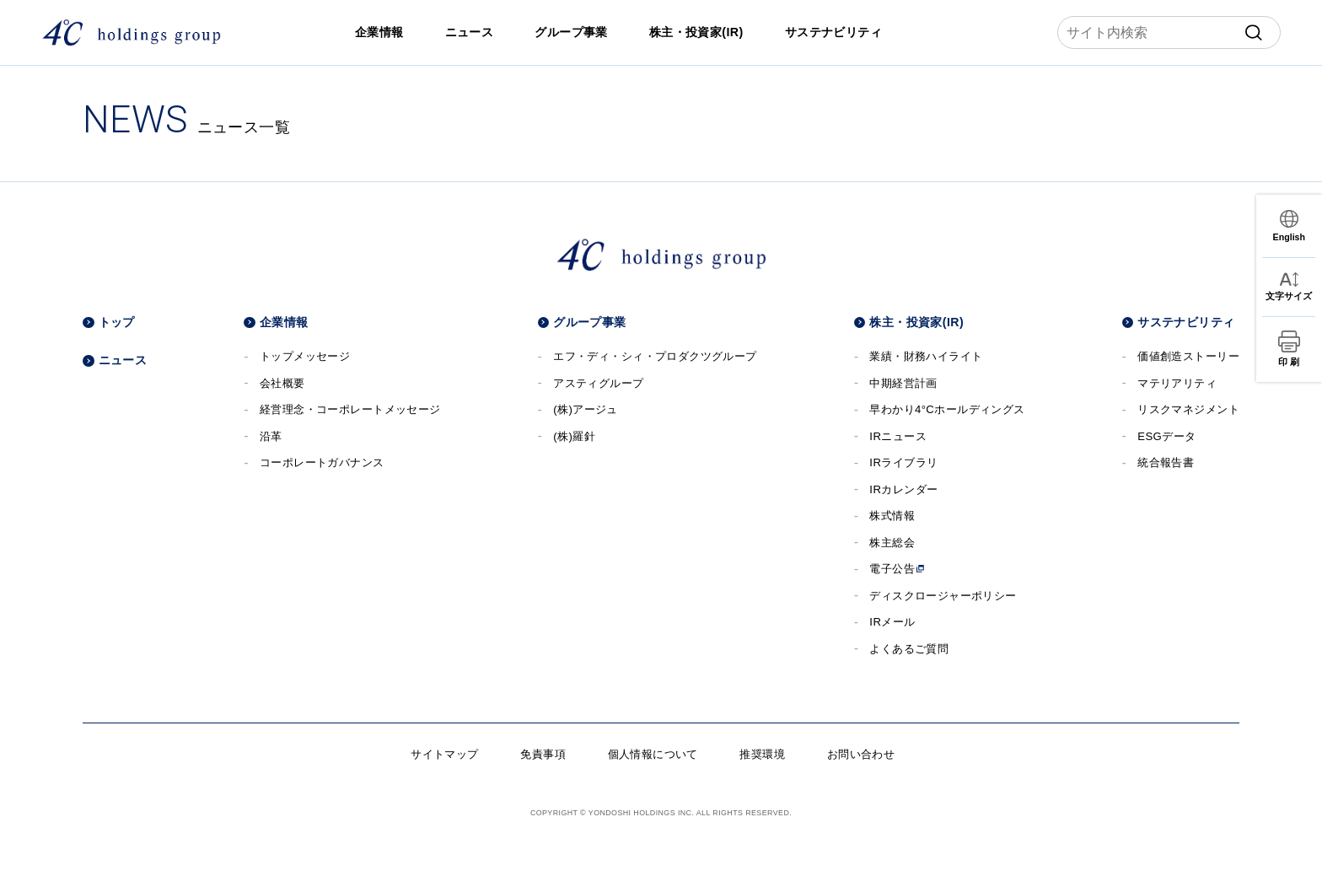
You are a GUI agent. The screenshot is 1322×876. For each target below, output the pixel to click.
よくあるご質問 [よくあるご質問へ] (909, 648)
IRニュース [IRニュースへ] (898, 436)
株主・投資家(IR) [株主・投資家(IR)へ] (696, 32)
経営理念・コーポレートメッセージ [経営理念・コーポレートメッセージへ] (350, 409)
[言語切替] (1289, 226)
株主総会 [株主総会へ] (892, 542)
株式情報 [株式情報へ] (892, 515)
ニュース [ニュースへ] (469, 32)
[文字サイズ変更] (1289, 286)
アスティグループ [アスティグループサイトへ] (598, 383)
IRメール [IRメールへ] (892, 621)
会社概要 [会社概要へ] (282, 383)
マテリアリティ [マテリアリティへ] (1177, 383)
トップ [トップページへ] (117, 322)
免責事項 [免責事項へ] (543, 754)
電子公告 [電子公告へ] (896, 568)
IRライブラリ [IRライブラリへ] (903, 462)
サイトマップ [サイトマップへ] (445, 754)
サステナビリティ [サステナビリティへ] (833, 32)
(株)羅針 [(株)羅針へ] (574, 436)
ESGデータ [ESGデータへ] (1166, 436)
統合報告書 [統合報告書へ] (1165, 462)
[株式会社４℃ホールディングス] (131, 32)
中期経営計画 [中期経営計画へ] (903, 383)
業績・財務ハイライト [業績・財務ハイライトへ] (925, 356)
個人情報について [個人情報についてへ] (653, 754)
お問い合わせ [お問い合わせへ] (861, 754)
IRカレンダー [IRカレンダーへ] (903, 489)
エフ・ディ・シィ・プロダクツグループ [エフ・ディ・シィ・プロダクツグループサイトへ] (655, 356)
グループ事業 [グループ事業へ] (571, 32)
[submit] (1253, 32)
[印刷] (1289, 349)
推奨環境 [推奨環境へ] (762, 754)
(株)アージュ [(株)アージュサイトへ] (585, 409)
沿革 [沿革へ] (271, 436)
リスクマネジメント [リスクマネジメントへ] (1188, 409)
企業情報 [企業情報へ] (379, 32)
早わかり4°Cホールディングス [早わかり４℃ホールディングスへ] (946, 409)
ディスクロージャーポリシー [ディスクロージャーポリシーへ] (942, 595)
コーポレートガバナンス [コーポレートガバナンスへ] (322, 462)
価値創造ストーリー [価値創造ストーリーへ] (1188, 356)
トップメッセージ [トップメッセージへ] (305, 356)
